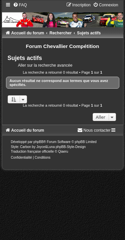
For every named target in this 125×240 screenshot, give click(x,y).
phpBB (38, 142)
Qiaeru (63, 151)
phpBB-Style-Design (71, 147)
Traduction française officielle (32, 151)
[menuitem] (20, 5)
